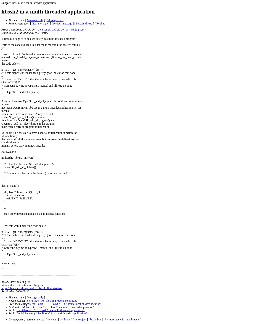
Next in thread (84, 23)
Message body (35, 20)
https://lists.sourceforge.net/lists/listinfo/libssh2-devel (31, 288)
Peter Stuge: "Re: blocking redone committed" (52, 300)
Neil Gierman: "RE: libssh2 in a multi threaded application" (60, 307)
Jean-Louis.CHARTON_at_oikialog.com (61, 29)
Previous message (62, 23)
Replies (100, 23)
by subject (80, 319)
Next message (40, 23)
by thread (65, 319)
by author (95, 319)
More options (55, 20)
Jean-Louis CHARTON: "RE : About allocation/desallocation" (66, 303)
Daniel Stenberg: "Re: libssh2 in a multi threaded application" (52, 313)
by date (52, 319)
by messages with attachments (122, 319)
